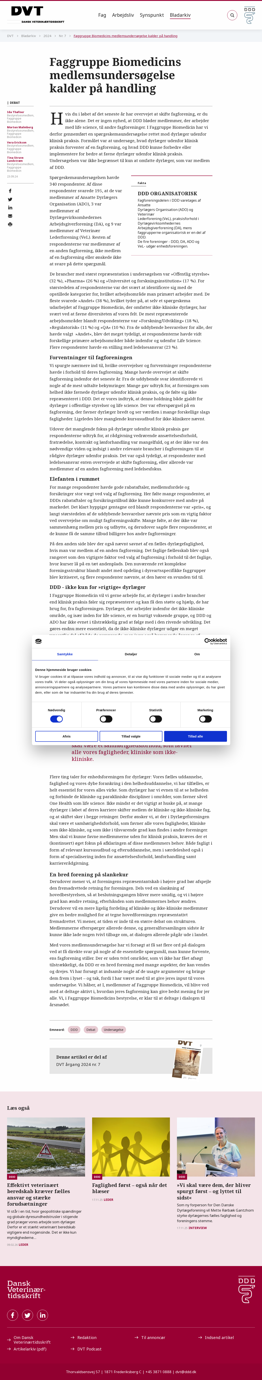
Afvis (67, 736)
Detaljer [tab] (131, 654)
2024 (47, 36)
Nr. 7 (62, 36)
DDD (74, 1030)
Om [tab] (197, 654)
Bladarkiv (180, 15)
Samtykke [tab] (65, 654)
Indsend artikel (216, 1337)
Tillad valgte (130, 736)
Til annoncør (150, 1337)
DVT (10, 36)
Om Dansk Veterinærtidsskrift (29, 1340)
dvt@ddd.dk (185, 1371)
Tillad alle (195, 736)
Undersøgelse (113, 1030)
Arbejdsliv (123, 15)
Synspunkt (152, 15)
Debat (90, 1030)
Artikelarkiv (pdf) (26, 1349)
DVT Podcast (86, 1349)
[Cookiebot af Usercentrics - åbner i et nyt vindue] (207, 641)
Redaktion (84, 1337)
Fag (102, 15)
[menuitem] (102, 15)
